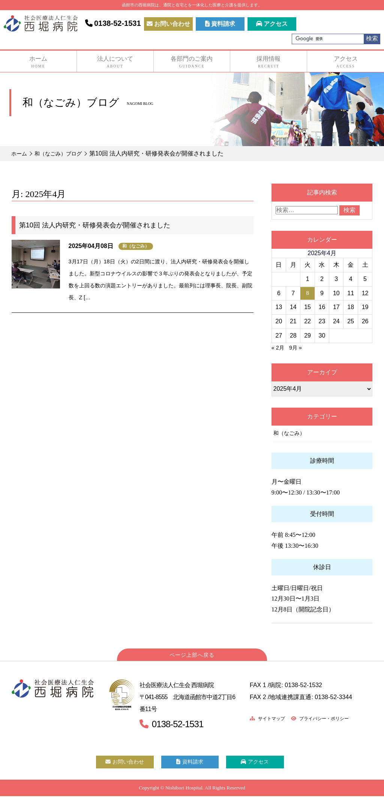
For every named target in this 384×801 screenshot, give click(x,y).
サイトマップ (270, 719)
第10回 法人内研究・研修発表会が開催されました (94, 225)
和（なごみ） (135, 246)
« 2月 (279, 347)
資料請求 (220, 24)
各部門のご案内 (192, 62)
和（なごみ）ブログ (64, 153)
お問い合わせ (168, 24)
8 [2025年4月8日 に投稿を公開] (307, 293)
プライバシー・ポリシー (329, 719)
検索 (372, 38)
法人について (115, 62)
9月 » (298, 347)
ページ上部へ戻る (192, 656)
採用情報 (268, 62)
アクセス (272, 24)
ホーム (38, 62)
